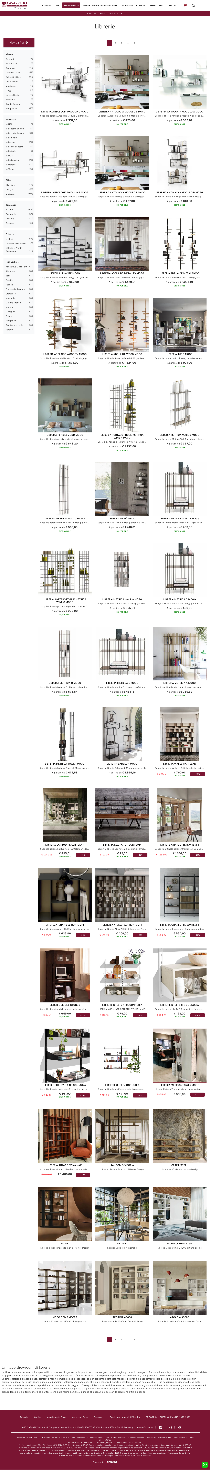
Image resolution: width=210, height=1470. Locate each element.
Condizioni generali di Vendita (125, 1417)
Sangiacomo (12, 109)
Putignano (11, 321)
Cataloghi (99, 1417)
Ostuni (9, 316)
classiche (10, 185)
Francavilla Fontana (15, 289)
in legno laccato (14, 147)
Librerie (120, 14)
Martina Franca (13, 303)
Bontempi (10, 68)
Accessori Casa (80, 1417)
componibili (12, 214)
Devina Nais (12, 82)
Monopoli (10, 312)
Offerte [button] (10, 234)
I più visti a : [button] (12, 262)
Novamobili (11, 100)
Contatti (173, 5)
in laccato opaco (15, 133)
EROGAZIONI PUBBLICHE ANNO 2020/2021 (169, 1417)
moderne (10, 194)
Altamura (10, 271)
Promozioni (156, 5)
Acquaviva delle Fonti (17, 267)
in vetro (9, 169)
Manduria (10, 298)
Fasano (9, 285)
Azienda (48, 5)
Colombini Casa (13, 77)
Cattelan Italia (13, 73)
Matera (9, 307)
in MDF (9, 156)
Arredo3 (10, 59)
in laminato (12, 138)
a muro (9, 210)
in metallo (10, 165)
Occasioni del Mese (133, 5)
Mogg (8, 91)
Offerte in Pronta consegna (101, 5)
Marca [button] (9, 54)
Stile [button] (8, 180)
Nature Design (13, 95)
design (9, 190)
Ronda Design (13, 104)
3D (59, 5)
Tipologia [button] (11, 205)
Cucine (37, 1417)
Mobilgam (10, 86)
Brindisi (9, 280)
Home (89, 14)
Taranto (9, 330)
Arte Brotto (11, 64)
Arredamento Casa (104, 14)
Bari (8, 276)
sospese (10, 223)
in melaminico (13, 160)
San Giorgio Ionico (15, 325)
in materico (11, 151)
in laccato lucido (15, 129)
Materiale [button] (11, 119)
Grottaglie (11, 294)
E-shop (9, 239)
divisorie (10, 219)
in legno (10, 142)
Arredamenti (72, 5)
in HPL (9, 124)
